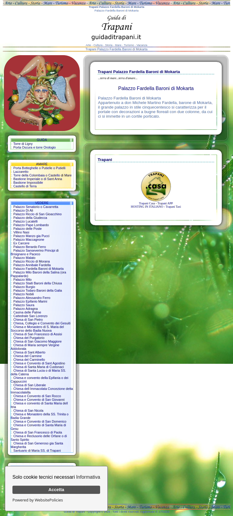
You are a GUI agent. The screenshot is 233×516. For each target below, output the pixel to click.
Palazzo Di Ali (23, 210)
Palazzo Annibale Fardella (32, 265)
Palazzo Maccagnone (28, 239)
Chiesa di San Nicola (28, 410)
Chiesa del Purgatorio (28, 338)
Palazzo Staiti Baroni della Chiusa (37, 283)
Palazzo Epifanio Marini (30, 301)
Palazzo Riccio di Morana (31, 261)
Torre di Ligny (23, 144)
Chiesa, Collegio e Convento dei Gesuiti (41, 323)
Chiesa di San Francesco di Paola (37, 432)
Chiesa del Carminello (29, 359)
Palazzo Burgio (24, 287)
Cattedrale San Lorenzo (30, 316)
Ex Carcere (21, 243)
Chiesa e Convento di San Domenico (39, 421)
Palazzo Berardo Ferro (29, 247)
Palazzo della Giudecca (30, 217)
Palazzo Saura (23, 305)
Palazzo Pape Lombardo (31, 225)
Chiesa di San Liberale (29, 385)
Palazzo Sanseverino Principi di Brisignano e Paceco (35, 252)
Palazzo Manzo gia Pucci (31, 236)
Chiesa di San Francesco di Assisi (37, 334)
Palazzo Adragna (25, 308)
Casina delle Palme (27, 312)
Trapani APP (165, 203)
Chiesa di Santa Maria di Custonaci (38, 367)
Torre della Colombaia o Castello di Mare (42, 175)
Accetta (56, 489)
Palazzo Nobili (23, 294)
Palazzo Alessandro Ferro (31, 298)
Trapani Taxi (173, 206)
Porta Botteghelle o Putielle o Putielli (39, 168)
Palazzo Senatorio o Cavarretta (35, 207)
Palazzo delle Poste (27, 228)
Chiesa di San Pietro (28, 319)
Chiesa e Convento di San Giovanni (39, 399)
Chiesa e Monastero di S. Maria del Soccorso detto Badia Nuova (37, 328)
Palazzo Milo (22, 279)
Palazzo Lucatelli (25, 221)
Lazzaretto (21, 171)
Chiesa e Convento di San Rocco (37, 396)
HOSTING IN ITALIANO (147, 206)
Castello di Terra (25, 186)
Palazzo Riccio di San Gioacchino (37, 214)
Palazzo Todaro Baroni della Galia (37, 290)
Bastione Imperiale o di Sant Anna (37, 179)
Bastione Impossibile (28, 182)
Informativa (88, 477)
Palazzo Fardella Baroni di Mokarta (38, 268)
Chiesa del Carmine (27, 356)
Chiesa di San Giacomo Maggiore (37, 341)
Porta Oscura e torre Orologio (34, 147)
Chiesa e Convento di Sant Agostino (39, 363)
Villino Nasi (21, 232)
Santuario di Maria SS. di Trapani (37, 450)
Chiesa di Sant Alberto (29, 352)
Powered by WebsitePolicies (37, 500)
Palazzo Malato (24, 258)
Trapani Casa (147, 203)
